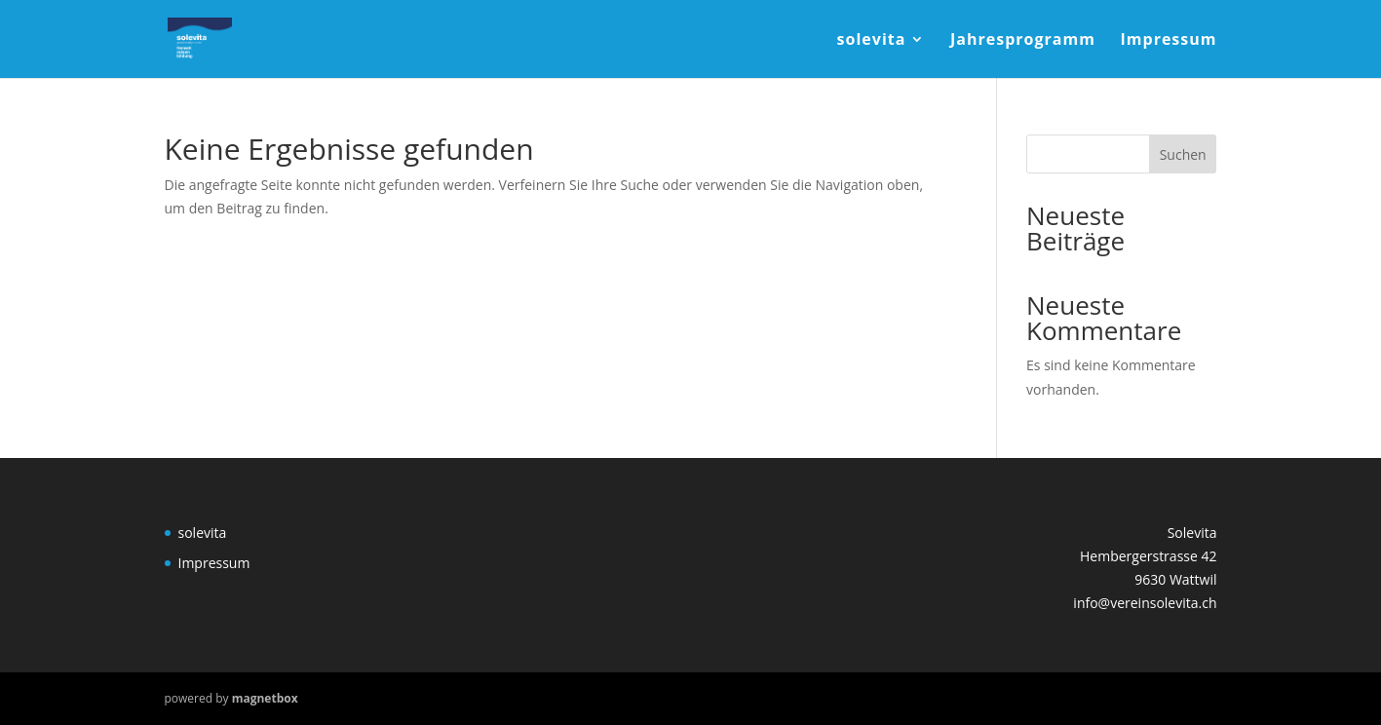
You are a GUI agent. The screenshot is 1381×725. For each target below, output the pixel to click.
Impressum (1169, 41)
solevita (871, 41)
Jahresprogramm (1022, 41)
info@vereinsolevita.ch (1144, 602)
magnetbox (265, 698)
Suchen (1183, 154)
